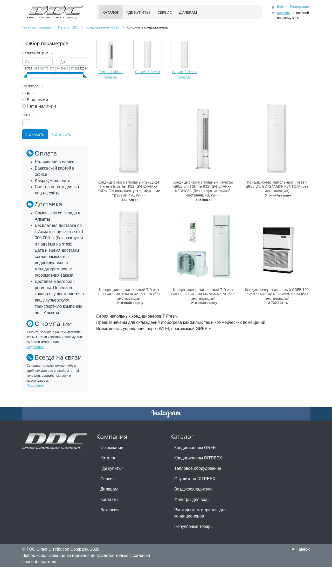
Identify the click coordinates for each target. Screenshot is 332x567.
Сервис (107, 479)
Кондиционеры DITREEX (198, 458)
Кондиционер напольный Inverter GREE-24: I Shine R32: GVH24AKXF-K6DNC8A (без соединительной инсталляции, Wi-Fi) (202, 189)
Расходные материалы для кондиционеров (200, 513)
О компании (111, 447)
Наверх (301, 549)
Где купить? (111, 468)
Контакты (109, 499)
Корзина (283, 13)
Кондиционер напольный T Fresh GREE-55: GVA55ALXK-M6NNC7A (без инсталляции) (202, 294)
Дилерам (109, 489)
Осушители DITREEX (194, 479)
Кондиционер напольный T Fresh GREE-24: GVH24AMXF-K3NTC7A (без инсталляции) (276, 186)
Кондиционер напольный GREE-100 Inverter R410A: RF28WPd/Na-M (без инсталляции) (277, 294)
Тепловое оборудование (197, 468)
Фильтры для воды (192, 499)
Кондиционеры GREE (195, 447)
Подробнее (35, 347)
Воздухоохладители (193, 489)
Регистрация (300, 7)
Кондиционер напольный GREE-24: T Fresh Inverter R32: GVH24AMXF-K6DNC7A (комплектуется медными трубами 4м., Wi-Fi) (129, 189)
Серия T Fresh (147, 71)
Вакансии (109, 510)
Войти (281, 7)
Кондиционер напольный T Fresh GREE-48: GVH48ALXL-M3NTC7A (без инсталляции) (129, 294)
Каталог (107, 458)
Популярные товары (193, 526)
